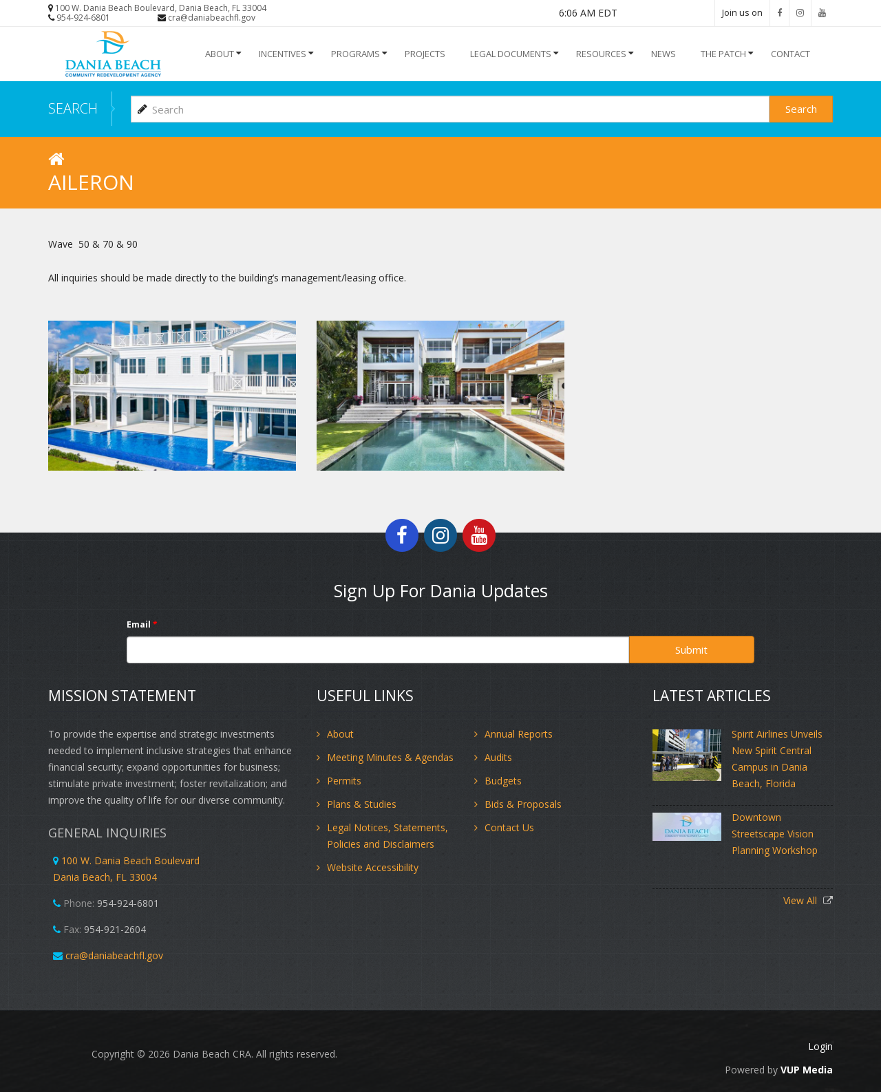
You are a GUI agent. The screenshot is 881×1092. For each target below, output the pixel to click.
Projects (425, 53)
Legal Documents (510, 53)
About (219, 53)
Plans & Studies (361, 804)
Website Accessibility (372, 867)
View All (801, 900)
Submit (691, 649)
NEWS (663, 53)
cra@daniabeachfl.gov (211, 17)
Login (820, 1046)
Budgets (503, 780)
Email (142, 624)
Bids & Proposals (523, 804)
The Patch (723, 53)
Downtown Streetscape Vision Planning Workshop (775, 834)
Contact (790, 53)
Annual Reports (519, 733)
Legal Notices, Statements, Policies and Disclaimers (387, 835)
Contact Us (509, 827)
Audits (498, 757)
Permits (344, 780)
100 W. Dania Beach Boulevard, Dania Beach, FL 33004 (160, 8)
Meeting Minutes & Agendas (390, 757)
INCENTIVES (282, 53)
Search (801, 109)
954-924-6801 (83, 17)
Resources (601, 53)
